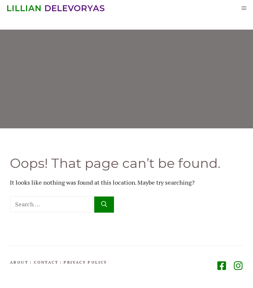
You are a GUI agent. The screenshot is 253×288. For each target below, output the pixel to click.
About (19, 262)
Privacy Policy (85, 262)
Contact (46, 262)
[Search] (104, 204)
